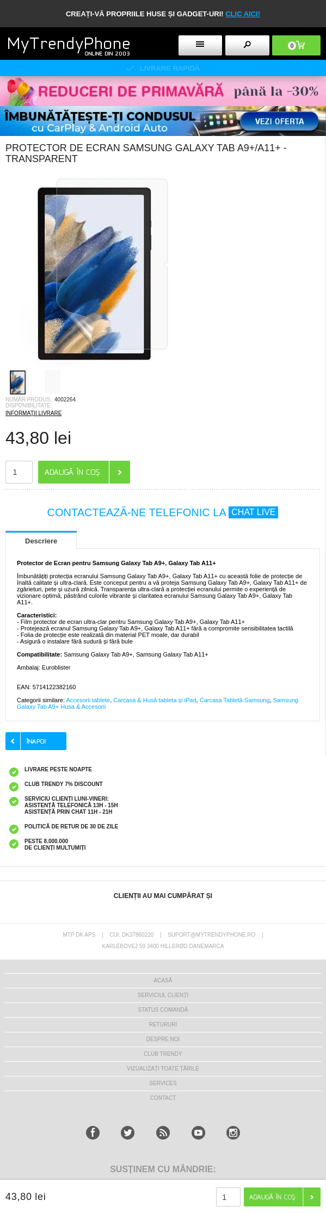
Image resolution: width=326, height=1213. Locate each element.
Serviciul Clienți (163, 995)
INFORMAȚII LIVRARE (33, 413)
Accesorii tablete (88, 700)
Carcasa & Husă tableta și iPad (154, 700)
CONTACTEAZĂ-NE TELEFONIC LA (163, 512)
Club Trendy (163, 1054)
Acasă (163, 980)
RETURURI (163, 1025)
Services (162, 1083)
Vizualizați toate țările (163, 1069)
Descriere (41, 541)
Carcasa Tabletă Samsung (235, 700)
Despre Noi (163, 1039)
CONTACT (163, 1098)
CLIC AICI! (242, 14)
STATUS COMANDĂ (163, 1010)
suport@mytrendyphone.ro (211, 935)
